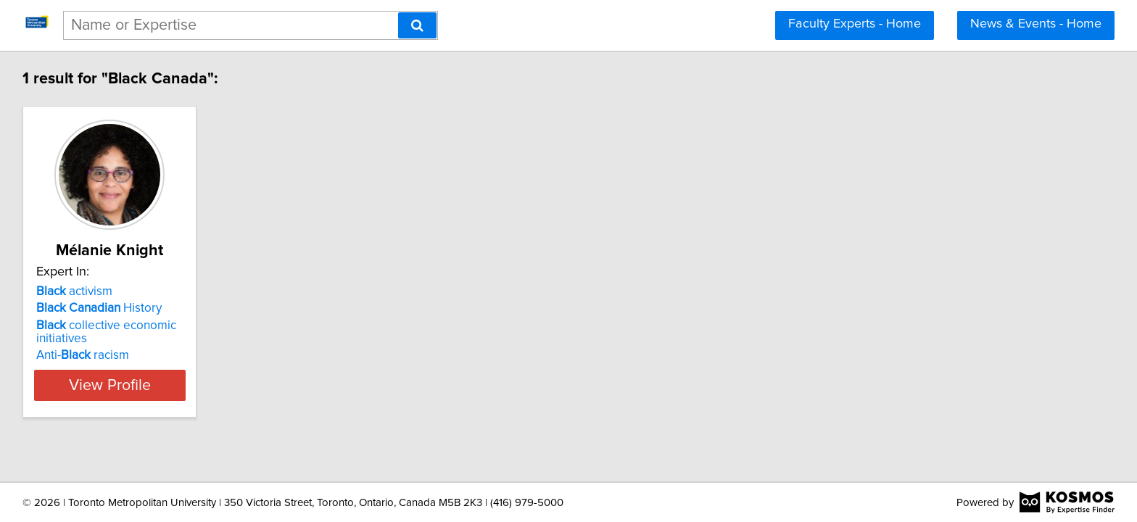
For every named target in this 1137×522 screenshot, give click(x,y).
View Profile (130, 385)
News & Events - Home (1035, 23)
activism (76, 291)
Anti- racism (84, 355)
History (101, 308)
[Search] (417, 25)
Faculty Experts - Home (854, 23)
